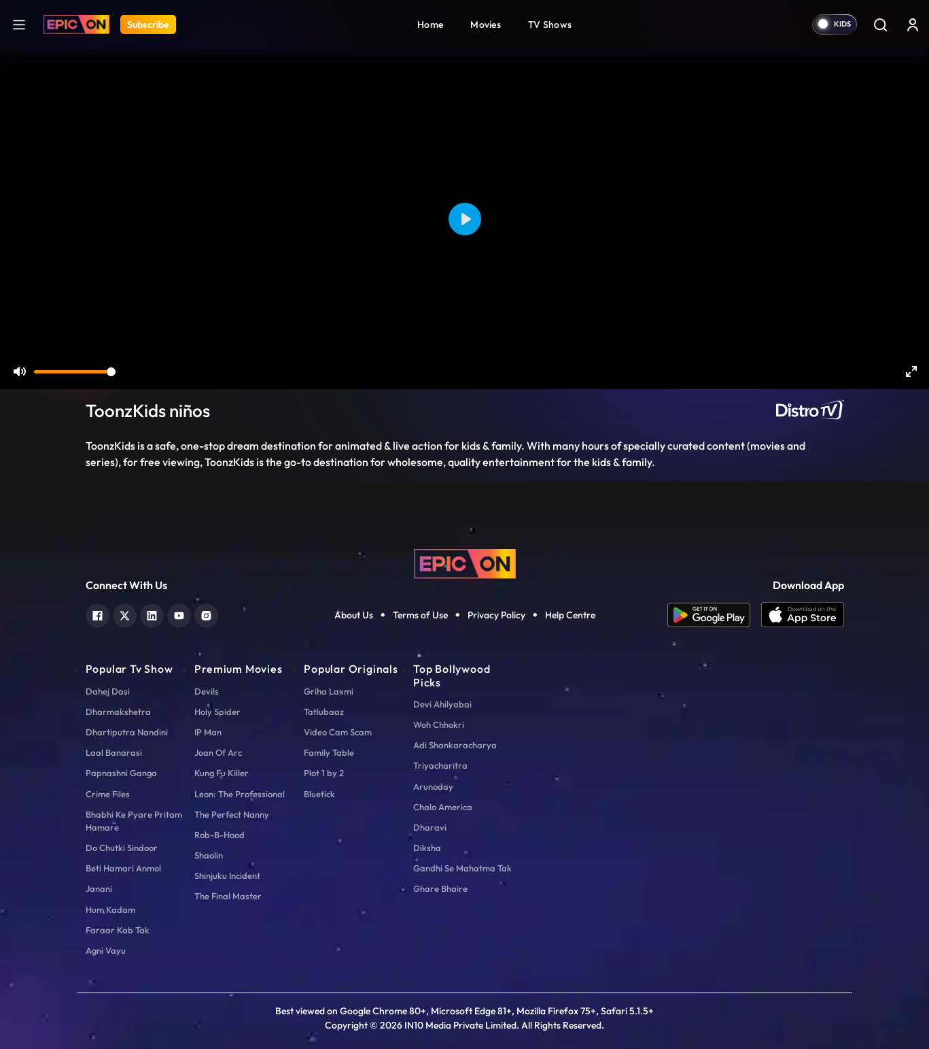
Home (430, 24)
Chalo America (442, 806)
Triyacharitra (440, 765)
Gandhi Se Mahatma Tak (462, 868)
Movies (485, 24)
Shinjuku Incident (227, 875)
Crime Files (108, 793)
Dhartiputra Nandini (127, 732)
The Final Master (228, 895)
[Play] (465, 219)
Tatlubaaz (324, 711)
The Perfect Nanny (231, 814)
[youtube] (179, 614)
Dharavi (429, 827)
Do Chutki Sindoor (122, 847)
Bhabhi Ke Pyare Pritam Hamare (134, 821)
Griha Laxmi (328, 691)
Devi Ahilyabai (442, 704)
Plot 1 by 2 (324, 772)
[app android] (714, 615)
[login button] (913, 24)
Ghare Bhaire (440, 888)
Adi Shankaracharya (455, 744)
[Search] (880, 24)
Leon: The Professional (239, 793)
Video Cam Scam (338, 732)
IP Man (208, 732)
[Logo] (76, 24)
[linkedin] (152, 614)
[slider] (75, 371)
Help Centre (570, 615)
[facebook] (97, 614)
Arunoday (433, 786)
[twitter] (125, 614)
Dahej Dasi (108, 691)
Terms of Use (420, 615)
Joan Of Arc (218, 752)
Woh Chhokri (438, 724)
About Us (353, 615)
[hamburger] (19, 24)
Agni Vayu (106, 950)
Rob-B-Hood (219, 834)
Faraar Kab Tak (118, 930)
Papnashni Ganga (121, 772)
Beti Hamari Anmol (123, 868)
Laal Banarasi (114, 752)
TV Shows (550, 24)
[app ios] (802, 615)
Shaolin (208, 855)
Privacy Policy (496, 615)
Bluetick (319, 793)
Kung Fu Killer (221, 772)
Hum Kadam (110, 909)
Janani (99, 888)
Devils (206, 691)
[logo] (465, 562)
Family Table (329, 752)
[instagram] (206, 614)
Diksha (427, 847)
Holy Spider (217, 711)
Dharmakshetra (118, 711)
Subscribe (148, 24)
